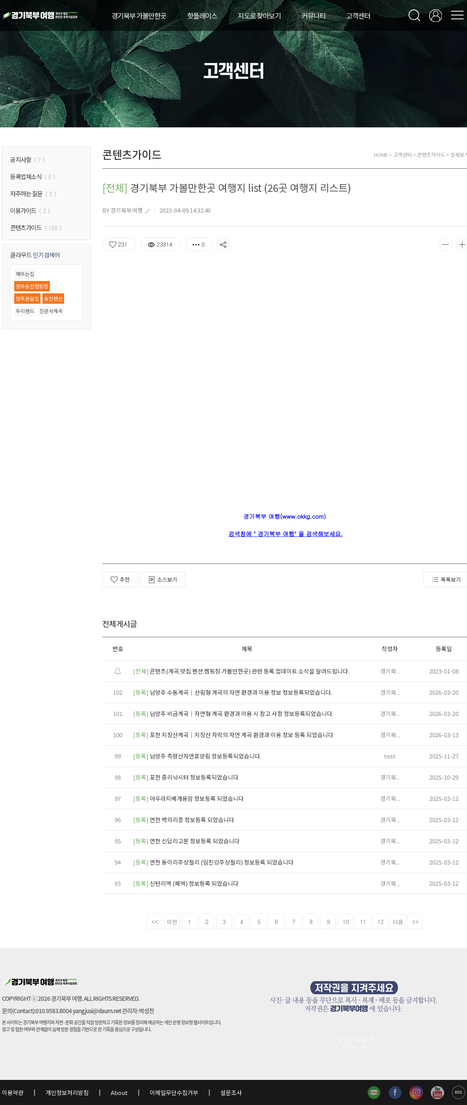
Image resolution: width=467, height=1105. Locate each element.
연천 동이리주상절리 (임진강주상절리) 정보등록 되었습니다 (213, 862)
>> (415, 922)
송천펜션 (53, 298)
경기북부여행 (126, 210)
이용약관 (13, 1092)
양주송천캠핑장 (32, 286)
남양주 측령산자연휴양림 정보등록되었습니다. (197, 756)
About (119, 1092)
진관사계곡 (51, 311)
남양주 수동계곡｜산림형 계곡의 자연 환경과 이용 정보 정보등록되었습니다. (232, 692)
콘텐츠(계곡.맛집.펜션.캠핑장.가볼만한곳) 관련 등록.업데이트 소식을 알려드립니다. (241, 671)
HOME (381, 154)
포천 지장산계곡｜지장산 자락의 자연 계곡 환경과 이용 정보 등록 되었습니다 (233, 735)
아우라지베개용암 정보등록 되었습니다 (188, 798)
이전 (172, 922)
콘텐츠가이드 (431, 154)
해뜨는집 (25, 274)
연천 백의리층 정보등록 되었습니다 (183, 820)
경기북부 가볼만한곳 (139, 15)
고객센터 (358, 15)
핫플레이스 (202, 15)
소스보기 (162, 579)
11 (363, 922)
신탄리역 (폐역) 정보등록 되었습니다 (186, 883)
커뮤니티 (313, 15)
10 (346, 922)
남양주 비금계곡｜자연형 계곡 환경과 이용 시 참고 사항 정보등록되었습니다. (233, 713)
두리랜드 (25, 311)
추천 (120, 579)
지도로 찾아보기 (259, 15)
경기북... (390, 671)
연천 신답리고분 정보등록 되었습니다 (186, 841)
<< (154, 922)
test (390, 756)
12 (380, 922)
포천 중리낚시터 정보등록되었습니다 (186, 777)
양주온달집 (27, 298)
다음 (398, 922)
